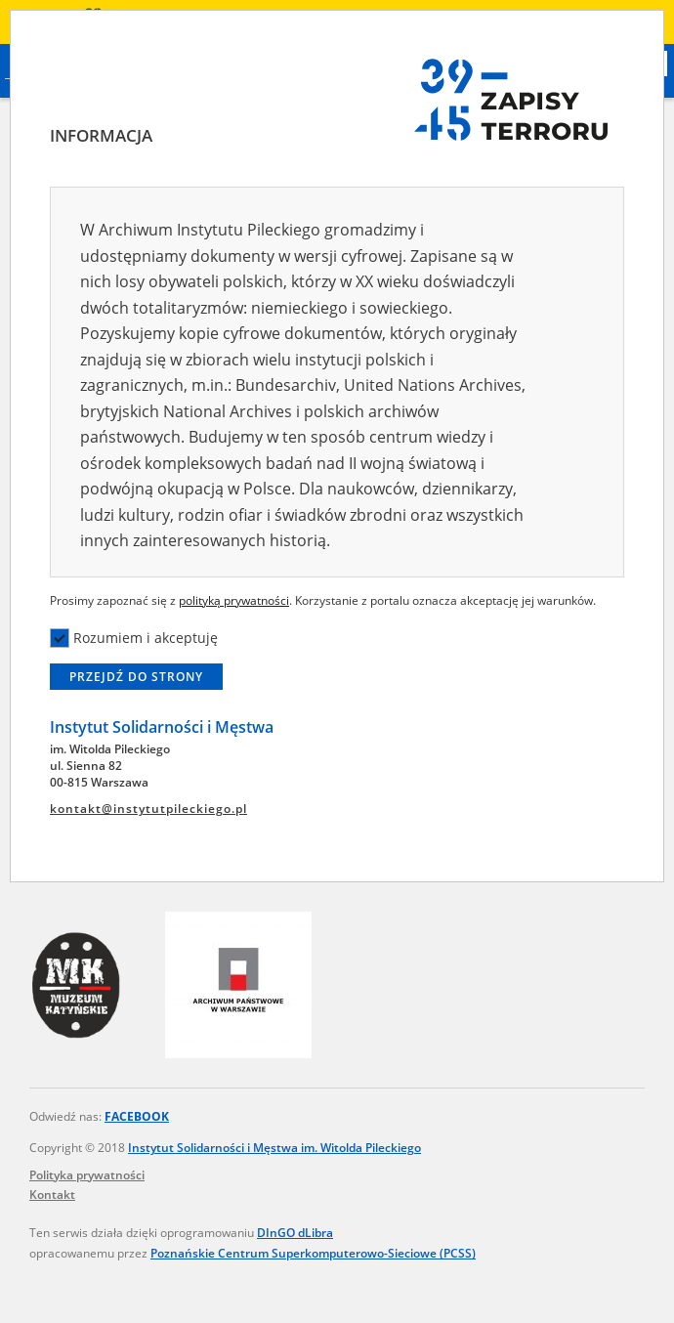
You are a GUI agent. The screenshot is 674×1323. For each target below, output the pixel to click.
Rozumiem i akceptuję (134, 638)
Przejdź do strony (136, 676)
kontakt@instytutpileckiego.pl (148, 808)
